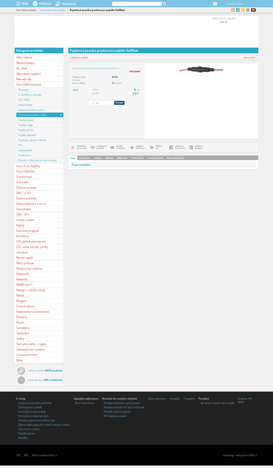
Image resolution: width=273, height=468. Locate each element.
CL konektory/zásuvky (29, 94)
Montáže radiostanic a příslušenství (122, 403)
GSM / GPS (22, 214)
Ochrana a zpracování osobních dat (36, 420)
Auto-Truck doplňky (28, 166)
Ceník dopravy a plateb (30, 407)
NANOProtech (24, 284)
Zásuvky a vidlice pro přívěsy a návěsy (37, 160)
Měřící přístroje (25, 263)
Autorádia (22, 182)
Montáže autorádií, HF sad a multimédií (124, 407)
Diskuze (109, 157)
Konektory (22, 236)
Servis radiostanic (157, 398)
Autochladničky (25, 171)
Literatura (22, 252)
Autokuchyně (24, 177)
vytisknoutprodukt (101, 147)
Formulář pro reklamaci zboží (33, 416)
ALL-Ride (21, 68)
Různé (20, 322)
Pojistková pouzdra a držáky (53, 10)
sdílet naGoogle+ (199, 147)
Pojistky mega (25, 125)
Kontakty (23, 437)
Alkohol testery (25, 63)
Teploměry (22, 333)
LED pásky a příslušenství (31, 241)
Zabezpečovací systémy (30, 349)
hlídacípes (158, 147)
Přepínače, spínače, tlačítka (32, 140)
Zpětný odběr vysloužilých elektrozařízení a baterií (44, 424)
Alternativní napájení (28, 74)
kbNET (241, 402)
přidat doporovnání (82, 147)
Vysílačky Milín (245, 398)
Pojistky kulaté (25, 120)
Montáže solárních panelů (117, 411)
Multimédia (22, 274)
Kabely (20, 225)
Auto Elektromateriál (28, 84)
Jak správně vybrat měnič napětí (217, 403)
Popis (73, 157)
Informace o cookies (29, 429)
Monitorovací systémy (29, 268)
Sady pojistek (25, 150)
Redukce (21, 317)
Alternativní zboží (175, 157)
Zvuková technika (26, 355)
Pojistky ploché (26, 130)
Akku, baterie (24, 57)
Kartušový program (27, 231)
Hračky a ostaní (25, 220)
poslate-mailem (120, 147)
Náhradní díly (24, 79)
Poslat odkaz (137, 157)
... (134, 71)
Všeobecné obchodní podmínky (35, 403)
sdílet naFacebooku (180, 147)
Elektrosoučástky (26, 198)
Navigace (21, 301)
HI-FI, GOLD (24, 99)
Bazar (19, 360)
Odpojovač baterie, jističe (31, 110)
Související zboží (155, 157)
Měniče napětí (24, 257)
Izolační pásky (25, 105)
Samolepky (22, 328)
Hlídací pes (122, 157)
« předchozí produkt (79, 57)
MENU (25, 3)
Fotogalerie (189, 398)
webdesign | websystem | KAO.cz (240, 455)
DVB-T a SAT (23, 193)
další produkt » (249, 57)
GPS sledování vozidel (115, 416)
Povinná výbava (25, 306)
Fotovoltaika (23, 209)
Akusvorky (23, 89)
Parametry (84, 157)
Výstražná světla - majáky (31, 344)
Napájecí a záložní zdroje (30, 290)
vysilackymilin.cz (48, 455)
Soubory (98, 157)
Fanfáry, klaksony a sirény (31, 204)
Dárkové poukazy (26, 187)
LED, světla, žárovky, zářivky (32, 247)
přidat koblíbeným (141, 147)
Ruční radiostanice (85, 403)
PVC (20, 145)
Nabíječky (21, 279)
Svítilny (20, 338)
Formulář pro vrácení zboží (32, 411)
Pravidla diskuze (26, 433)
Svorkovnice (24, 155)
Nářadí (20, 295)
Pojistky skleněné (27, 135)
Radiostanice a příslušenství (32, 311)
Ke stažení (175, 398)
